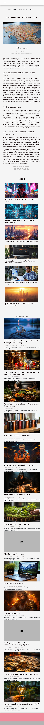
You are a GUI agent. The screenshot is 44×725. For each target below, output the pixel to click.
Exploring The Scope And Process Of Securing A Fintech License (19, 221)
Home (4, 9)
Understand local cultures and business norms (21, 50)
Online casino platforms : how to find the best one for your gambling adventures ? (21, 373)
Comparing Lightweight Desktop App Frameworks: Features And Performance (20, 262)
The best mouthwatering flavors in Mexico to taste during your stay (21, 405)
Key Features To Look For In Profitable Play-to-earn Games (20, 200)
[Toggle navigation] (5, 2)
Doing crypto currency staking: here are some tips (21, 674)
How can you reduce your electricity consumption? (21, 704)
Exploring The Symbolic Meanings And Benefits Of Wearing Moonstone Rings (21, 342)
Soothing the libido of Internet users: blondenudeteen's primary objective (16, 644)
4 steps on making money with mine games (19, 465)
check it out (28, 83)
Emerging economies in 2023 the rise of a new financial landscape (19, 304)
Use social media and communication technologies (21, 53)
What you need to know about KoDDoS (18, 495)
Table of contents (22, 48)
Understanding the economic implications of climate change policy (21, 283)
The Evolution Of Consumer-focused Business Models (21, 241)
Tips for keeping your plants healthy (16, 524)
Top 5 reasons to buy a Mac (13, 584)
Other (9, 9)
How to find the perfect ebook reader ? (17, 435)
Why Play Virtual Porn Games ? (14, 554)
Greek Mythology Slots (12, 613)
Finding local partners (21, 51)
